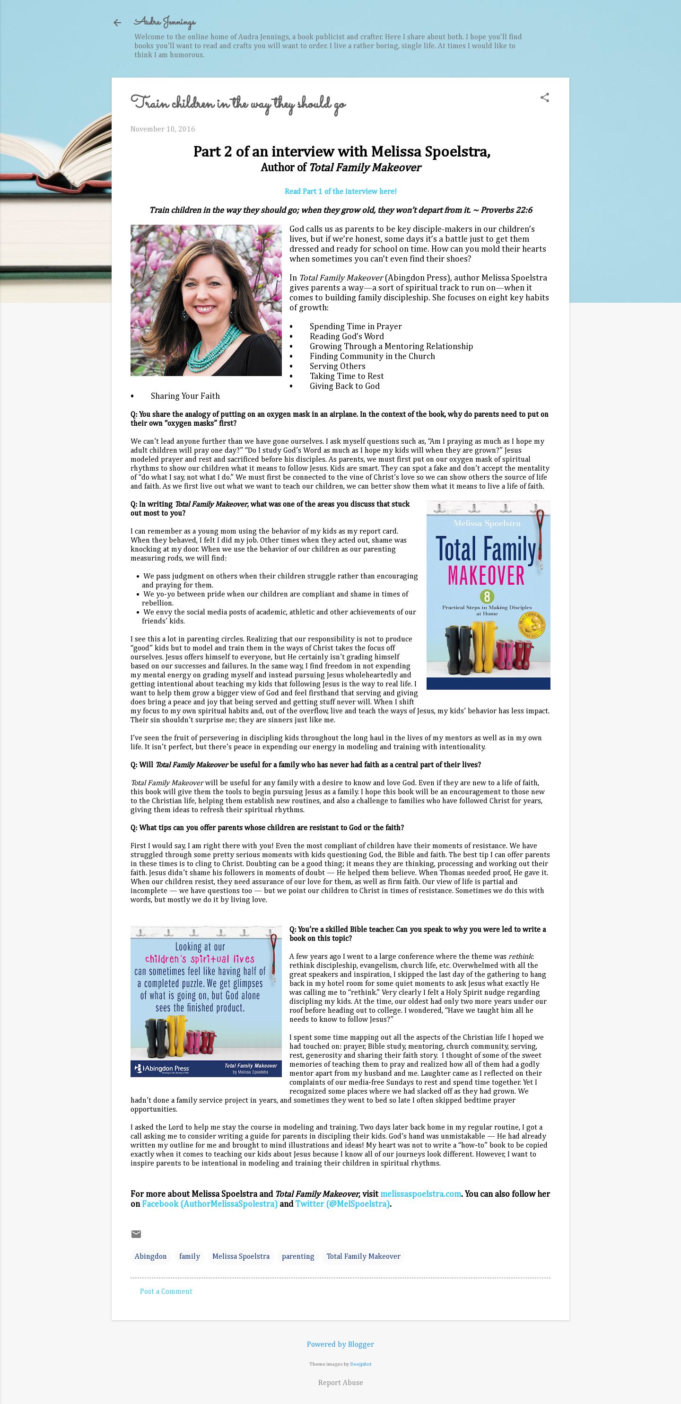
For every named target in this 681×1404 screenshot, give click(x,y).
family (189, 1257)
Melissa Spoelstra (241, 1257)
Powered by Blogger (340, 1345)
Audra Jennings (164, 22)
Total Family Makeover (364, 1257)
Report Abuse (340, 1383)
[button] (544, 98)
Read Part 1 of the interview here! (341, 192)
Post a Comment (166, 1292)
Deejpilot (361, 1364)
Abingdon (151, 1257)
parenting (298, 1257)
